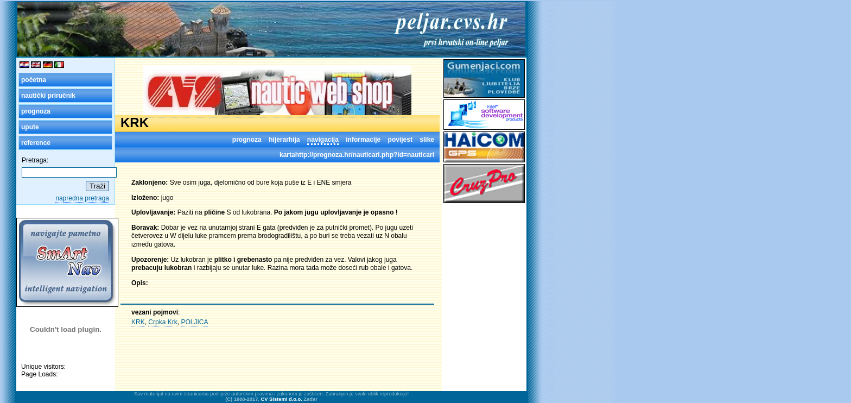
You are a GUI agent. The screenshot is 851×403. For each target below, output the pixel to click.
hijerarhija (284, 139)
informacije (363, 139)
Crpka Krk (162, 322)
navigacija (323, 139)
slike (427, 139)
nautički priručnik (48, 95)
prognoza (35, 111)
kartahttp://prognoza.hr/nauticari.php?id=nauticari (357, 155)
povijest (400, 139)
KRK (138, 322)
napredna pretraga (82, 198)
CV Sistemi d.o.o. (281, 399)
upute (30, 127)
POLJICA (194, 322)
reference (35, 143)
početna (33, 80)
